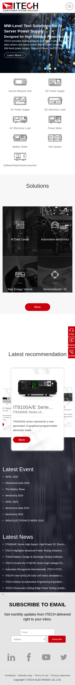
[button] (40, 68)
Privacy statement (60, 675)
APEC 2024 (11, 514)
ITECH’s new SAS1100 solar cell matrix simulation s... (34, 590)
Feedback (10, 675)
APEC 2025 (11, 489)
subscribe (57, 639)
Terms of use (41, 675)
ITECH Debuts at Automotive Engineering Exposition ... (35, 596)
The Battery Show (15, 501)
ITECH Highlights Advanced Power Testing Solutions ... (35, 565)
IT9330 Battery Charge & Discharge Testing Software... (35, 571)
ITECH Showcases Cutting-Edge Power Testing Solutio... (36, 603)
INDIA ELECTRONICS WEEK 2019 (24, 532)
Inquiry (71, 345)
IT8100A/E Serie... (33, 430)
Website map (25, 675)
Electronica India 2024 (17, 495)
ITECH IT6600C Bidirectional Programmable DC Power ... (36, 609)
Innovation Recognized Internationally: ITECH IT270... (34, 584)
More (37, 308)
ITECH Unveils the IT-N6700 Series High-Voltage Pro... (35, 578)
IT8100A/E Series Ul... (28, 435)
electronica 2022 (14, 526)
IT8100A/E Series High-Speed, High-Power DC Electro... (35, 559)
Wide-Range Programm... (64, 432)
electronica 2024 (14, 507)
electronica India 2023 (17, 520)
